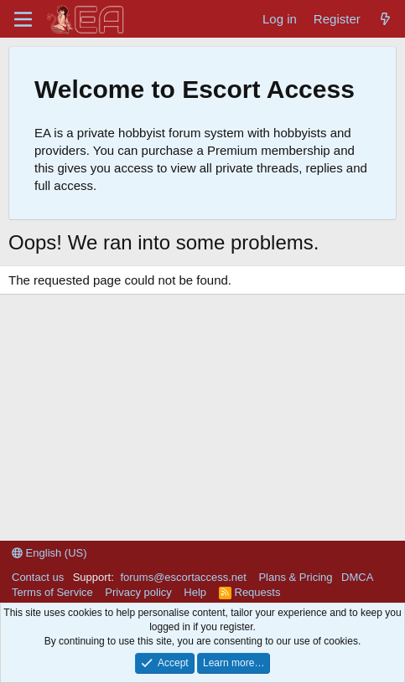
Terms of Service (52, 592)
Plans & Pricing (295, 577)
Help (195, 592)
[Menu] (23, 19)
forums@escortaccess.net (183, 577)
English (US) (49, 553)
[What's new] (385, 18)
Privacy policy (138, 592)
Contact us (38, 577)
